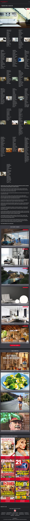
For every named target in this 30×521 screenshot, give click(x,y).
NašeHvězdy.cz (3, 512)
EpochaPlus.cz (27, 512)
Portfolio (6, 519)
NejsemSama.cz (17, 515)
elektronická (7, 458)
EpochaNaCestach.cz (15, 512)
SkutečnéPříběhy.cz (9, 512)
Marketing (10, 519)
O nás (4, 519)
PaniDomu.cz (12, 515)
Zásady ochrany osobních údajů (23, 519)
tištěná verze (7, 456)
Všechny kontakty (17, 519)
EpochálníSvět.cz (21, 512)
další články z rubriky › (15, 345)
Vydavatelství (13, 519)
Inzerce (8, 519)
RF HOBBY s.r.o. (15, 518)
